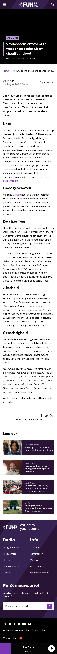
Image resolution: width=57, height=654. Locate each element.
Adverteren (36, 554)
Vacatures (35, 560)
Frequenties (9, 554)
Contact (34, 547)
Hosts (6, 560)
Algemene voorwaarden (16, 630)
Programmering (11, 547)
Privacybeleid (38, 630)
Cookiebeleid (10, 638)
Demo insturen (11, 566)
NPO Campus (37, 566)
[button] (51, 648)
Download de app (39, 573)
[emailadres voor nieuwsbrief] (28, 606)
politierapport (10, 181)
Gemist (7, 573)
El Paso (16, 195)
